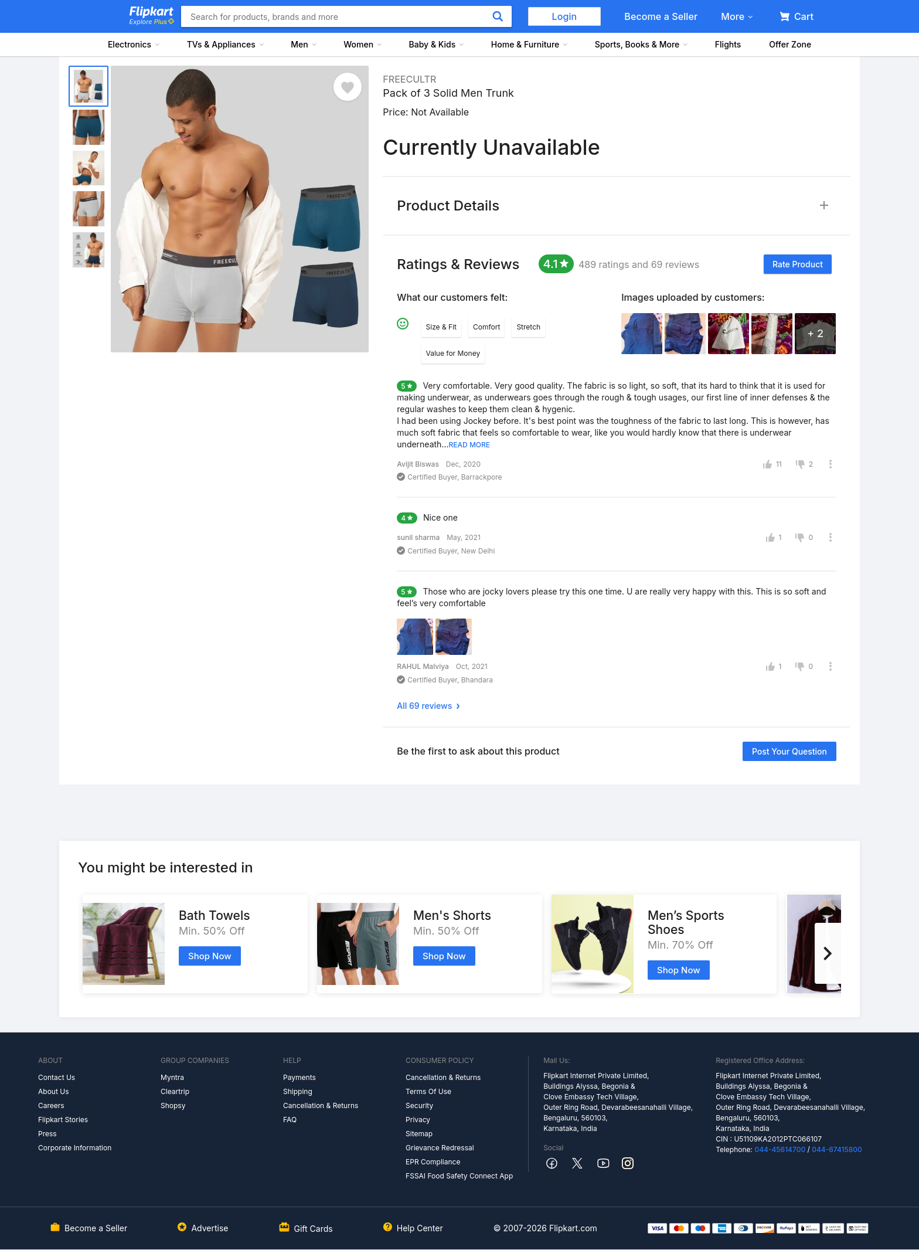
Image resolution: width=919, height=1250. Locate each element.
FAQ (290, 1119)
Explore (152, 22)
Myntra (172, 1077)
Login (564, 16)
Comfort (486, 326)
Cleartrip (175, 1091)
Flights (728, 44)
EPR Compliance (433, 1161)
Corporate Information (74, 1147)
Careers (51, 1105)
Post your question (789, 751)
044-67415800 (837, 1149)
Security (419, 1105)
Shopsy (173, 1105)
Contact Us (56, 1077)
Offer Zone (790, 44)
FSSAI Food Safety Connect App (459, 1175)
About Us (53, 1091)
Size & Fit (441, 326)
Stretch (528, 326)
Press (47, 1133)
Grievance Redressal (440, 1147)
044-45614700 (779, 1149)
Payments (299, 1077)
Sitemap (419, 1133)
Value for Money (453, 353)
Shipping (297, 1091)
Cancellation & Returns (320, 1105)
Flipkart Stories (63, 1119)
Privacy (418, 1119)
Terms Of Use (428, 1091)
